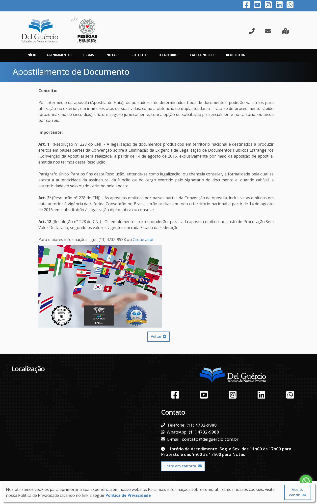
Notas (111, 55)
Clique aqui (143, 239)
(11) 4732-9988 (201, 425)
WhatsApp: (174, 432)
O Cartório (168, 55)
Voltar (158, 336)
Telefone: (173, 425)
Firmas (88, 55)
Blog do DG (235, 55)
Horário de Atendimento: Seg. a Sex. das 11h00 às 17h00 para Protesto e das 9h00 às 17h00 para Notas (226, 451)
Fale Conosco (202, 55)
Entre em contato (183, 466)
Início (31, 55)
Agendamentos (59, 55)
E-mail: (171, 439)
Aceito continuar (297, 492)
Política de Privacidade (128, 495)
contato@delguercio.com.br (210, 439)
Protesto (138, 55)
